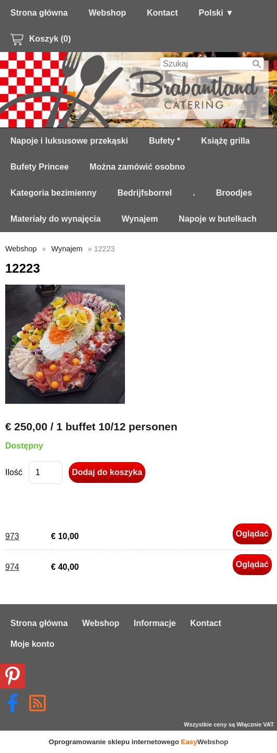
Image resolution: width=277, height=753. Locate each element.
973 (12, 536)
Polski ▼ (216, 12)
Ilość (13, 472)
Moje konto (32, 644)
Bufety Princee (39, 166)
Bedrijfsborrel (144, 192)
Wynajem (139, 218)
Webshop (107, 12)
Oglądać (252, 533)
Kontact (162, 12)
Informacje (155, 623)
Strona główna (39, 12)
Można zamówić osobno (137, 166)
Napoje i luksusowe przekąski (69, 140)
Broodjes (234, 192)
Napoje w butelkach (217, 218)
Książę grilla (225, 140)
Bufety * (164, 140)
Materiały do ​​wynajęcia (55, 218)
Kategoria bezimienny (53, 192)
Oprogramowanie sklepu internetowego (139, 742)
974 (12, 567)
